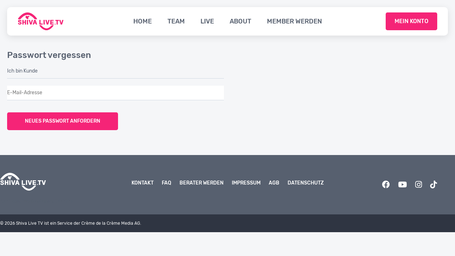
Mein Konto (411, 21)
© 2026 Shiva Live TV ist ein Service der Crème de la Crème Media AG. (70, 223)
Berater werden (202, 183)
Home (142, 21)
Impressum (246, 183)
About (240, 21)
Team (176, 21)
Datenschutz (306, 183)
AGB (274, 183)
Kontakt (143, 183)
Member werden (294, 21)
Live (207, 21)
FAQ (166, 183)
